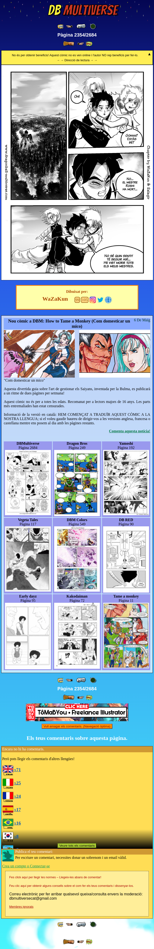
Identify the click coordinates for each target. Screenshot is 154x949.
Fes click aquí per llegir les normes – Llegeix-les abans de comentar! (55, 877)
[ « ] (81, 26)
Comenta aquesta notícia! (129, 431)
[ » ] (69, 44)
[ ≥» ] (80, 44)
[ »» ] (88, 44)
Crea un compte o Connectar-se (26, 866)
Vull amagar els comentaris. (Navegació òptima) (77, 726)
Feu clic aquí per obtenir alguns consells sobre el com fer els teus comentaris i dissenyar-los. (71, 886)
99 (77, 300)
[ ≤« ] (69, 26)
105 (85, 300)
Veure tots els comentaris (77, 845)
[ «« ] (60, 26)
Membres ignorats (21, 906)
